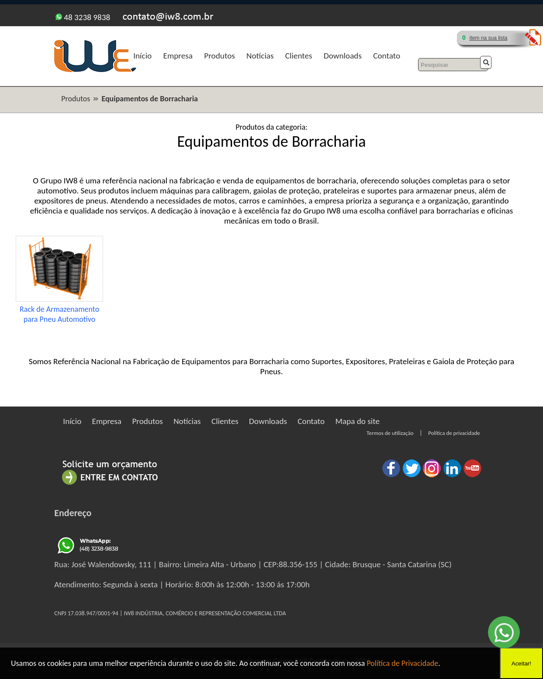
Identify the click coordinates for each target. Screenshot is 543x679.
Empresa (178, 56)
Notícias (259, 56)
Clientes (298, 56)
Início (142, 56)
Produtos (219, 56)
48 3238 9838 (82, 17)
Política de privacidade (454, 433)
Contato (386, 56)
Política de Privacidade (402, 663)
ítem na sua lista (488, 38)
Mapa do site (357, 421)
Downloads (343, 56)
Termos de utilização (390, 433)
